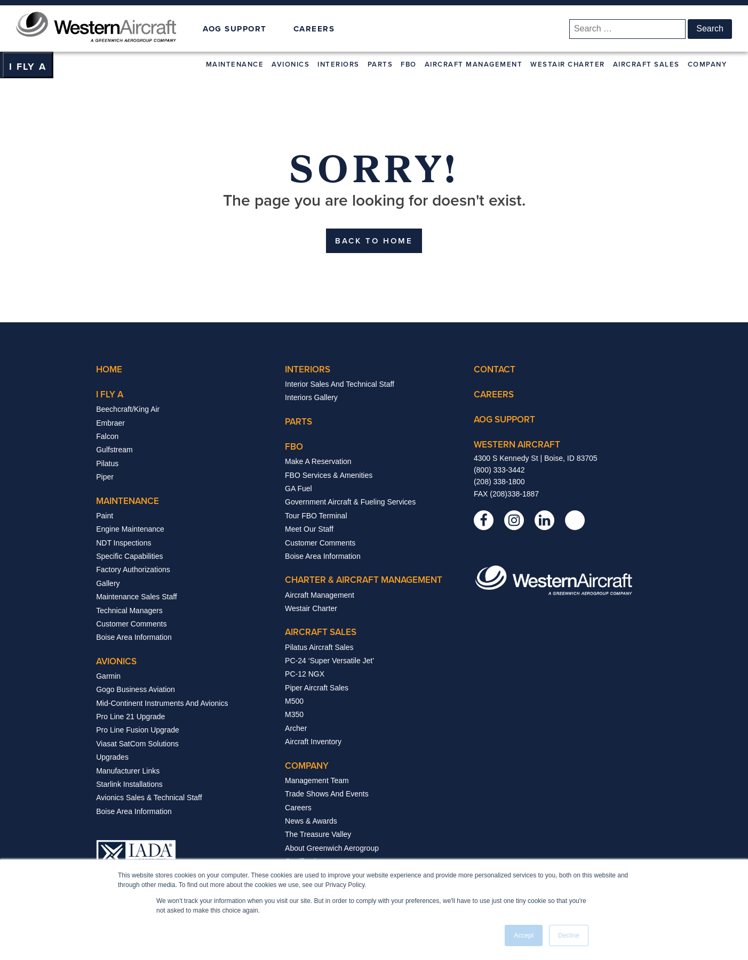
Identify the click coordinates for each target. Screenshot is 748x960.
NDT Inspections (123, 543)
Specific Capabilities (129, 556)
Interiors (338, 64)
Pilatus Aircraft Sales (319, 647)
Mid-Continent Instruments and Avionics (162, 703)
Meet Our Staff (309, 529)
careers (494, 394)
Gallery (108, 583)
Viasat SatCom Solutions (137, 743)
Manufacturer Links (128, 771)
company (307, 765)
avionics (116, 661)
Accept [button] (524, 935)
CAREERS (314, 29)
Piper (105, 477)
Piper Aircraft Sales (316, 688)
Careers (298, 807)
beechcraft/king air (128, 409)
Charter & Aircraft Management (363, 579)
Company (707, 64)
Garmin (108, 676)
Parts (380, 64)
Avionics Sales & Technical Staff (149, 797)
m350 (294, 714)
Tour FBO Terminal (316, 515)
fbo (294, 446)
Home (109, 369)
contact (494, 369)
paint (104, 515)
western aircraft (517, 444)
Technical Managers (129, 610)
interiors (307, 369)
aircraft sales (320, 631)
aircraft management (319, 595)
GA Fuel (298, 488)
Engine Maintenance (130, 529)
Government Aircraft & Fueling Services (350, 502)
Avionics (290, 64)
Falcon (107, 436)
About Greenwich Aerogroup (332, 848)
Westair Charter (567, 64)
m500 (294, 701)
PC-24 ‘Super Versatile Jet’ (329, 660)
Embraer (110, 423)
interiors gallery (311, 397)
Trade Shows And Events (327, 794)
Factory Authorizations (133, 569)
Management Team (317, 780)
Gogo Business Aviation (135, 689)
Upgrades (112, 757)
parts (298, 421)
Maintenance (235, 64)
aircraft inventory (313, 741)
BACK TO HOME (374, 240)
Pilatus (107, 463)
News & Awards (311, 821)
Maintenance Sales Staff (136, 596)
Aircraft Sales (646, 64)
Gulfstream (114, 449)
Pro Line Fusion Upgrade (137, 730)
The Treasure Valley (318, 834)
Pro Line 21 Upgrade (130, 716)
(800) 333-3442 (499, 470)
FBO (409, 64)
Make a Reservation (318, 461)
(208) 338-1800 (499, 481)
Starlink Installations (129, 784)
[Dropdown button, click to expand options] (28, 65)
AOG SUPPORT (235, 29)
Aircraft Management (474, 64)
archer (296, 728)
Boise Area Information (134, 637)
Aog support (504, 419)
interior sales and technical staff (339, 384)
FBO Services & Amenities (328, 475)
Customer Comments (131, 624)
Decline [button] (568, 935)
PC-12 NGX (304, 674)
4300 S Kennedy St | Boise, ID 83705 (536, 458)
